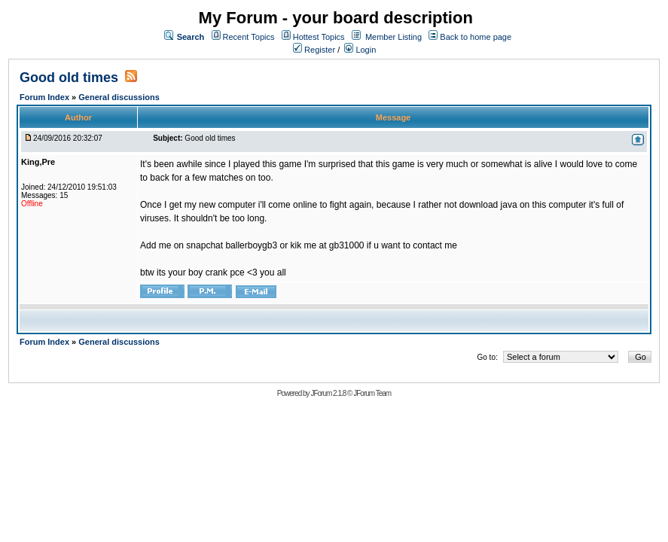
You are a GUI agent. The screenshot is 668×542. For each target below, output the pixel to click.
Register (314, 49)
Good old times (69, 77)
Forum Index (46, 97)
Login (360, 49)
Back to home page (475, 36)
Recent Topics (249, 36)
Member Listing (393, 36)
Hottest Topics (319, 36)
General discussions (119, 97)
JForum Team (372, 393)
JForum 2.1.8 (328, 393)
